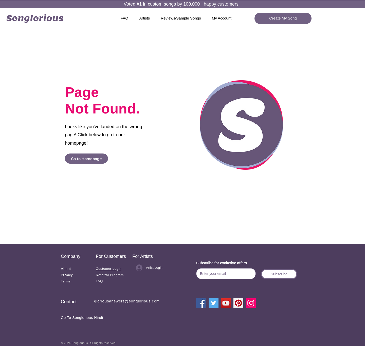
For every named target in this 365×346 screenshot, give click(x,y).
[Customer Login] (111, 268)
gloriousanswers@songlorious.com (127, 301)
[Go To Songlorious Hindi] (88, 317)
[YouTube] (226, 303)
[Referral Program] (110, 275)
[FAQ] (110, 281)
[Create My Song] (283, 18)
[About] (75, 268)
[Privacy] (75, 275)
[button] (279, 274)
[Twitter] (213, 303)
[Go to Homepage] (86, 158)
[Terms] (75, 281)
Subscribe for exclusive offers (221, 263)
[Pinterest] (238, 303)
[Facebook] (201, 303)
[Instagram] (251, 303)
